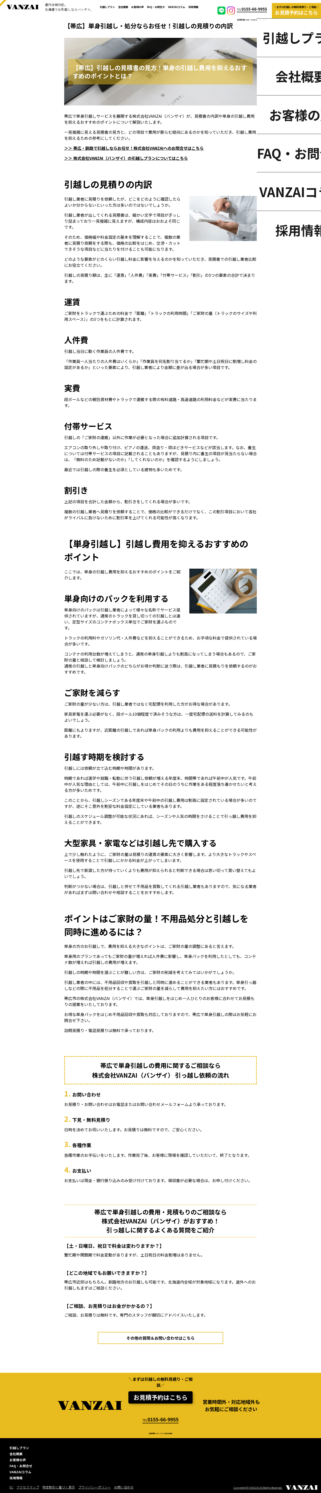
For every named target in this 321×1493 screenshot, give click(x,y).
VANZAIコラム (176, 7)
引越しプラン (107, 7)
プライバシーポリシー (94, 1487)
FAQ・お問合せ (156, 7)
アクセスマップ (28, 1487)
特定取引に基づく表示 (58, 1487)
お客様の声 (137, 7)
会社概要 (123, 7)
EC (11, 1487)
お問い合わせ (124, 1487)
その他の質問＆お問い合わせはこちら (160, 1338)
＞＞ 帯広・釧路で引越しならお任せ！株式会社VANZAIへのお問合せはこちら (134, 148)
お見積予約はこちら (160, 1397)
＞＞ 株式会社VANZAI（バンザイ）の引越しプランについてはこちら (126, 158)
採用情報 (193, 7)
